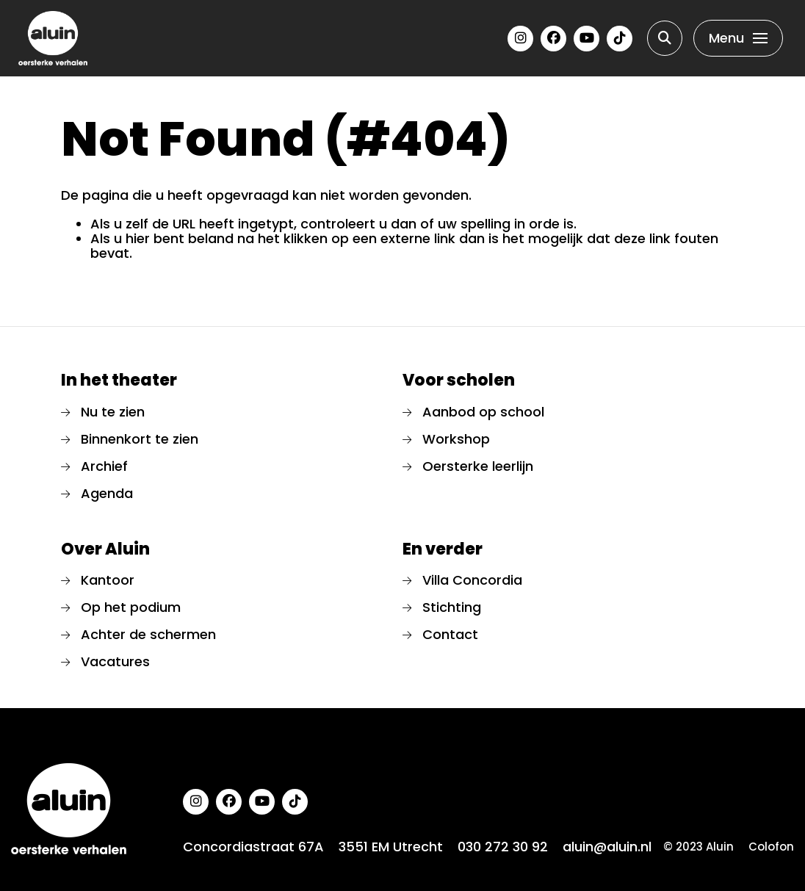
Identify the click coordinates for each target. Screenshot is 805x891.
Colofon (771, 847)
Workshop (456, 439)
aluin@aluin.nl (607, 847)
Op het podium (131, 607)
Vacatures (115, 661)
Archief (104, 466)
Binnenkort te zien (139, 439)
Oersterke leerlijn (477, 466)
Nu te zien (113, 412)
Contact (450, 634)
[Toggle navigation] (738, 38)
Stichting (451, 607)
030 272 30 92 (503, 847)
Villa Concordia (472, 580)
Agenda (107, 493)
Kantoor (107, 580)
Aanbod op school (483, 412)
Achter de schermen (148, 634)
